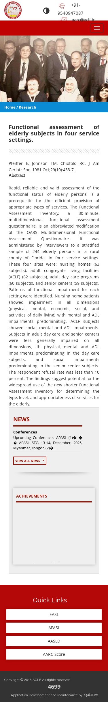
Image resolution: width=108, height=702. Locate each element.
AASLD (54, 641)
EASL (54, 614)
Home (10, 107)
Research (27, 107)
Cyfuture (90, 695)
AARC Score (54, 654)
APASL (54, 627)
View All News (29, 461)
